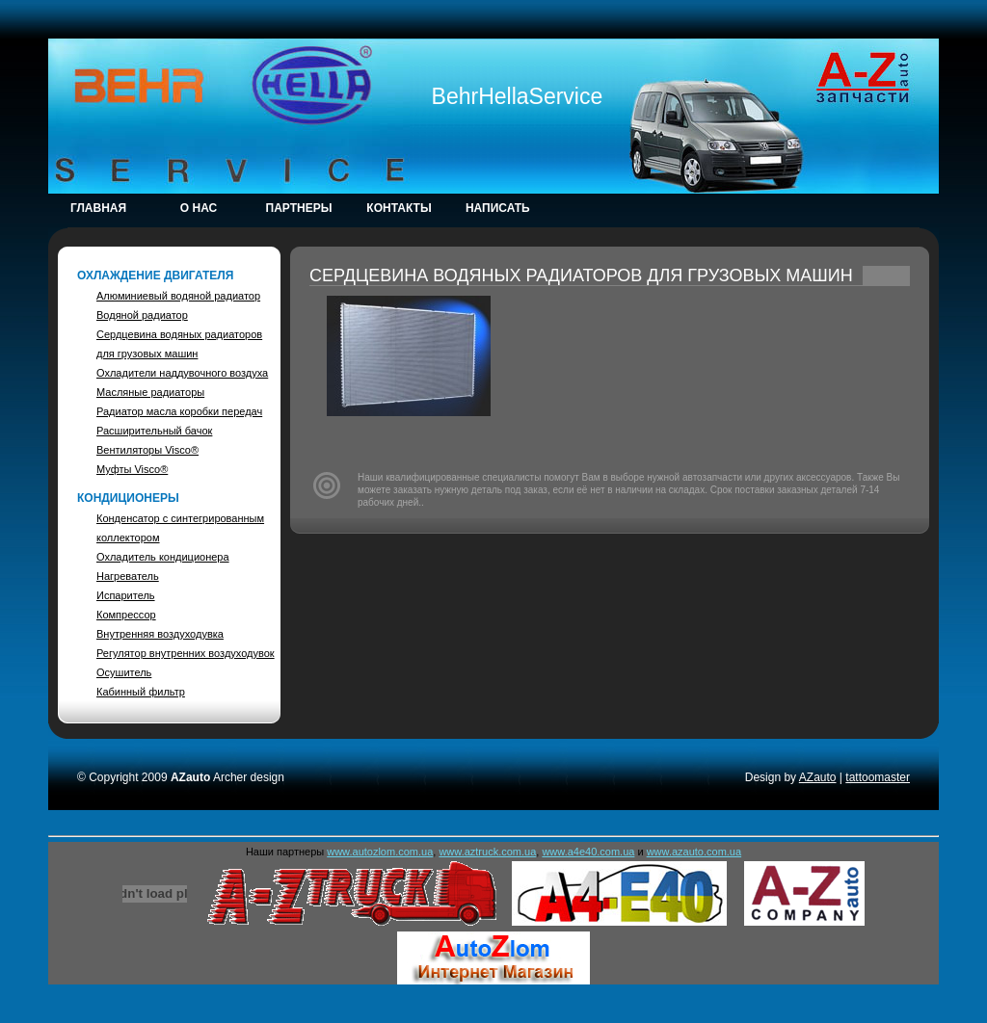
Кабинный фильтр (140, 691)
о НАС (198, 208)
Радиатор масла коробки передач (179, 411)
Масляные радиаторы (150, 392)
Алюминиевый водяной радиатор (178, 296)
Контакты (398, 208)
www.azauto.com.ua (694, 851)
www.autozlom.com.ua (380, 851)
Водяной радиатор (142, 315)
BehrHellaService (517, 96)
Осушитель (123, 672)
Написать (499, 208)
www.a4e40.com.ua (588, 851)
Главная (98, 208)
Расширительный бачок (154, 430)
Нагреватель (127, 576)
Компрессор (126, 614)
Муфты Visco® (132, 469)
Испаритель (125, 595)
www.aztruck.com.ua (487, 851)
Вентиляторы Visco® (147, 450)
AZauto (818, 777)
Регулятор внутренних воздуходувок (185, 653)
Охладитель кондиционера (162, 557)
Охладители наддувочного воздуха (182, 373)
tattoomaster (877, 777)
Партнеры (299, 208)
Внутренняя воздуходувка (160, 634)
